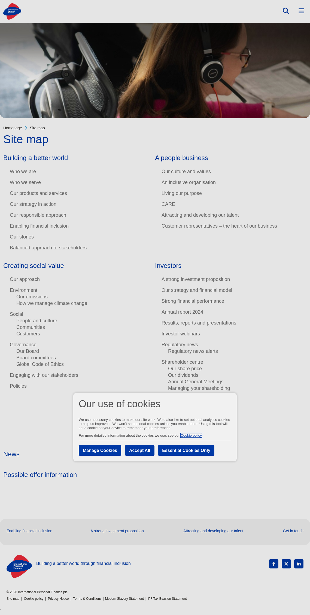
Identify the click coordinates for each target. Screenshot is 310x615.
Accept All (139, 450)
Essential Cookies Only (186, 450)
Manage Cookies (100, 450)
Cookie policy (191, 435)
